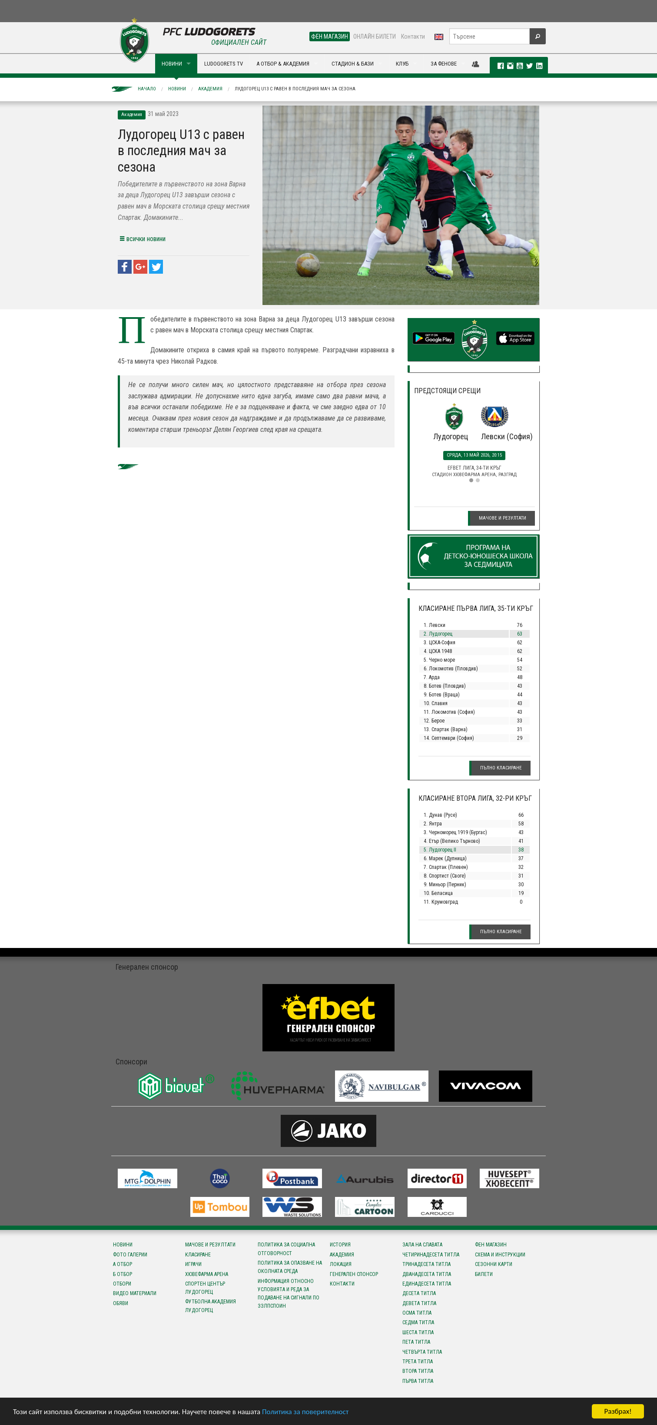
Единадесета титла (426, 1284)
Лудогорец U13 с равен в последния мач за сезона (295, 88)
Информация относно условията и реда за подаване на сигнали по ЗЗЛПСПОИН (288, 1293)
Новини (177, 88)
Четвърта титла (422, 1352)
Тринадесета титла (426, 1264)
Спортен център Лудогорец (205, 1288)
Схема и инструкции (500, 1255)
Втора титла (417, 1371)
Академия (210, 88)
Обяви (120, 1303)
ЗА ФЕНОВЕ (444, 63)
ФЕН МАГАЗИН (329, 36)
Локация (341, 1264)
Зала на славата (422, 1245)
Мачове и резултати (502, 518)
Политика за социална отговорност (286, 1249)
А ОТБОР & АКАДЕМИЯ (282, 63)
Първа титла (417, 1381)
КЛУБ (402, 63)
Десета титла (419, 1293)
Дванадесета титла (426, 1274)
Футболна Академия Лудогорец (210, 1306)
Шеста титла (418, 1332)
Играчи (193, 1264)
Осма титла (416, 1313)
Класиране (198, 1255)
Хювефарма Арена (206, 1274)
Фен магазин (491, 1245)
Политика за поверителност (305, 1412)
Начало (147, 88)
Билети (484, 1274)
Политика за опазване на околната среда (290, 1267)
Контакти (413, 36)
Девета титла (419, 1303)
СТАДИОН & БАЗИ (353, 63)
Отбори (122, 1284)
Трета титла (417, 1362)
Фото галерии (130, 1255)
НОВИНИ (172, 63)
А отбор (122, 1264)
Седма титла (418, 1322)
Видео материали (134, 1293)
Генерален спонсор (354, 1274)
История (340, 1245)
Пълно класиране (501, 768)
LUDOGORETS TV (223, 63)
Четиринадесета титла (430, 1255)
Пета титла (416, 1342)
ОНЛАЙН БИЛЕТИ (374, 36)
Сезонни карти (493, 1264)
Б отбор (122, 1274)
